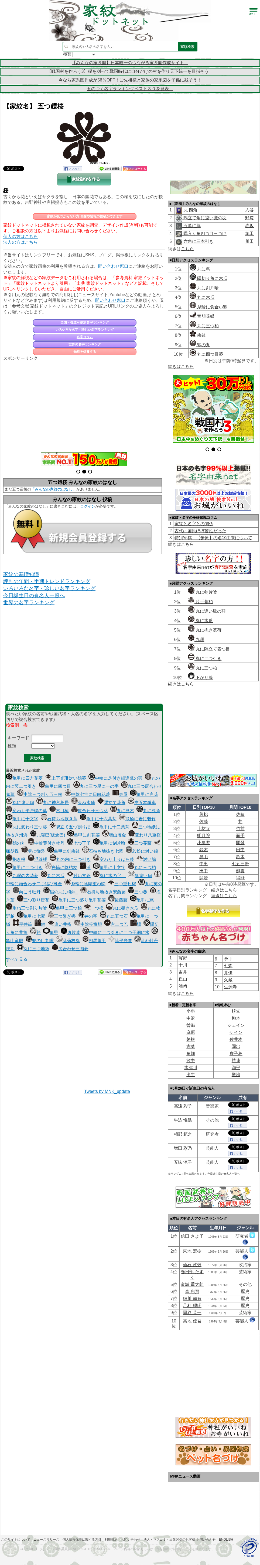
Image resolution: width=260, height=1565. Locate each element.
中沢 (190, 1018)
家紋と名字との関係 (194, 523)
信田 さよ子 (192, 1236)
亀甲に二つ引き (24, 867)
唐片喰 (70, 932)
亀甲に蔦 (142, 900)
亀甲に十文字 (22, 818)
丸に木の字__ (109, 875)
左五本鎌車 (142, 802)
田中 (240, 849)
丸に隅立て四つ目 (209, 649)
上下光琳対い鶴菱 (65, 778)
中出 (203, 863)
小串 (190, 1011)
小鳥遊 (203, 842)
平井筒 (22, 924)
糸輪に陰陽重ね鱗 (84, 883)
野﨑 (249, 217)
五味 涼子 (183, 1162)
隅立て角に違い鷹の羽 (204, 217)
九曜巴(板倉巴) (47, 835)
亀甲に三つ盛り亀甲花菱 (79, 900)
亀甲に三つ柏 (65, 908)
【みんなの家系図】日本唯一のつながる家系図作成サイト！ (130, 62)
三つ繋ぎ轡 (61, 916)
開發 (240, 842)
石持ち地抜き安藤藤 (103, 892)
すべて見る (17, 959)
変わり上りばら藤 (113, 859)
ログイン (87, 506)
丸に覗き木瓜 (122, 908)
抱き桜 (15, 859)
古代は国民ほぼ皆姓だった (200, 530)
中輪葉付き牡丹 (46, 843)
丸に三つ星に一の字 (96, 786)
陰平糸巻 (120, 940)
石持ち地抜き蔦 (59, 818)
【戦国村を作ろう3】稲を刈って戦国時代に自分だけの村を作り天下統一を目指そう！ (130, 71)
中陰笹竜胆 (88, 924)
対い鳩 (146, 859)
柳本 (236, 1018)
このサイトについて (15, 1539)
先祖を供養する (84, 352)
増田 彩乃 (183, 1148)
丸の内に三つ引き (70, 859)
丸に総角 (148, 810)
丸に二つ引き (204, 658)
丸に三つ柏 (142, 867)
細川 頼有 (192, 1298)
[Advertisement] (84, 404)
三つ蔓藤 (140, 843)
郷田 (249, 233)
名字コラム (85, 337)
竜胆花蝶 (202, 316)
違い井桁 (59, 924)
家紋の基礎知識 (21, 574)
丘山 (183, 979)
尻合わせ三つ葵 (89, 810)
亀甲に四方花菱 (24, 778)
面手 (240, 835)
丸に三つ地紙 (33, 948)
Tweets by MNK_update (107, 1091)
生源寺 (230, 987)
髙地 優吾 (192, 1321)
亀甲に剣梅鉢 (63, 851)
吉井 (183, 972)
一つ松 (94, 908)
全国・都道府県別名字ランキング (84, 322)
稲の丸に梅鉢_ (60, 892)
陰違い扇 (140, 875)
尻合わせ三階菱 (70, 948)
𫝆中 (228, 959)
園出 (236, 1046)
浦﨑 (183, 986)
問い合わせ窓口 (113, 266)
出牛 (190, 1074)
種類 (12, 745)
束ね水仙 (83, 802)
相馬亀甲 (94, 940)
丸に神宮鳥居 (52, 802)
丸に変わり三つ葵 (26, 827)
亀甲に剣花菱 (83, 835)
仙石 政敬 (192, 1264)
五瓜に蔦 (191, 225)
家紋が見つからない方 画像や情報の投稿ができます (84, 216)
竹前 (240, 828)
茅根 (190, 1039)
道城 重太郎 (192, 1284)
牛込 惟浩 (183, 1120)
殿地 (236, 1074)
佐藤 (240, 814)
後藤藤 (118, 900)
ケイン (236, 1032)
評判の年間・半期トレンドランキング (46, 581)
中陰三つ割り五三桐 (39, 794)
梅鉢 (198, 335)
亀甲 (50, 932)
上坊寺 (203, 828)
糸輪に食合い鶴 (208, 307)
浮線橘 (37, 859)
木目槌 (59, 810)
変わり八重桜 (144, 835)
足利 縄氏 (192, 1305)
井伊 (228, 973)
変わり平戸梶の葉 (26, 810)
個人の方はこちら (20, 236)
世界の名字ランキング (85, 344)
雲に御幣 (33, 851)
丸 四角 (189, 210)
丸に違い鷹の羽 (207, 611)
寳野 (183, 958)
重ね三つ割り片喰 (26, 908)
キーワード (18, 738)
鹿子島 (236, 1053)
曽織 (190, 1025)
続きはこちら (181, 366)
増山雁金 (114, 835)
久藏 (228, 980)
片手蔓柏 (200, 601)
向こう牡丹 (27, 892)
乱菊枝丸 (68, 940)
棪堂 (236, 1011)
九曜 (196, 639)
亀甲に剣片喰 (109, 843)
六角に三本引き (197, 241)
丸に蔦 (200, 269)
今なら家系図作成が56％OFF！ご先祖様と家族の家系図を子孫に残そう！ (130, 80)
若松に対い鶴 (142, 851)
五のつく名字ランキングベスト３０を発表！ (130, 88)
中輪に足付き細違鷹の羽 (115, 778)
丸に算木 (122, 810)
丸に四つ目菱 (206, 354)
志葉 (190, 1046)
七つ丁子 (79, 843)
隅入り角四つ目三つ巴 (204, 233)
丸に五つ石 (114, 916)
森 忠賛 (192, 1291)
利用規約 (111, 1539)
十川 (183, 965)
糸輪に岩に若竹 (137, 818)
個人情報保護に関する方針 (82, 1539)
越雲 (240, 870)
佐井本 (236, 1039)
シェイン (236, 1025)
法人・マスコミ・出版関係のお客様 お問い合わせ (179, 1539)
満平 (236, 1067)
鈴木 (203, 849)
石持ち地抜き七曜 (102, 851)
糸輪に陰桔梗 (61, 867)
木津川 (190, 1067)
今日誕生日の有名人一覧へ (34, 595)
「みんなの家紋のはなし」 (53, 489)
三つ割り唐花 (33, 900)
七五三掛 (240, 863)
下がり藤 (200, 677)
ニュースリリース (46, 1539)
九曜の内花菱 (22, 875)
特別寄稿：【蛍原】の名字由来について (213, 537)
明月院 (203, 835)
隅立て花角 (111, 802)
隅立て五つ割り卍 (69, 827)
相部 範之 (183, 1134)
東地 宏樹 (192, 1251)
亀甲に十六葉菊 (98, 818)
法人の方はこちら (20, 242)
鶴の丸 (15, 843)
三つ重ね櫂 (122, 883)
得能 (240, 877)
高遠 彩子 (183, 1106)
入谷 (249, 210)
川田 (249, 241)
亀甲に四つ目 (55, 786)
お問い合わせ (130, 1539)
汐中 (190, 1060)
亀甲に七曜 (31, 916)
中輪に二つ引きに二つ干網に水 (116, 932)
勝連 (236, 1060)
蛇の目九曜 (40, 940)
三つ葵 (137, 892)
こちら (187, 248)
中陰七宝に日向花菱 (87, 794)
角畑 (190, 1053)
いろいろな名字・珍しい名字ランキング (85, 330)
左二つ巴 (116, 924)
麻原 (190, 1032)
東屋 (120, 794)
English (226, 1539)
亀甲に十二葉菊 (111, 827)
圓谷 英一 (192, 1312)
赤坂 (249, 225)
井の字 (87, 916)
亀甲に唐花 (144, 794)
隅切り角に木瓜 (208, 278)
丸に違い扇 (20, 802)
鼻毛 (203, 856)
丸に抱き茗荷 (204, 630)
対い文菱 (79, 875)
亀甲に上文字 (109, 867)
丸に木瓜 (52, 875)
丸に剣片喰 (204, 288)
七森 (228, 965)
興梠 (203, 814)
